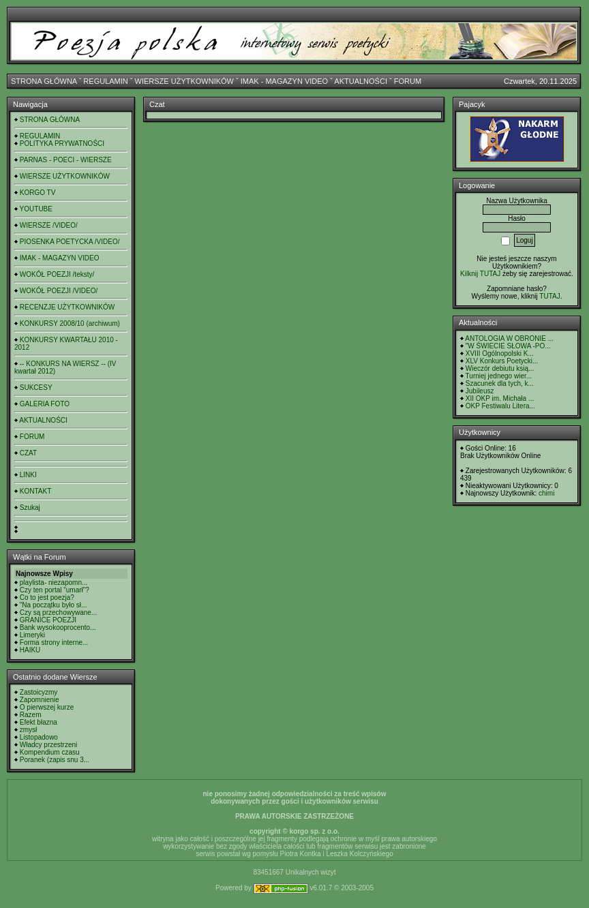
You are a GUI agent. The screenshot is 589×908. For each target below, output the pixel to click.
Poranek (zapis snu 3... (54, 759)
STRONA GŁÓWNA (44, 81)
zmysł (28, 729)
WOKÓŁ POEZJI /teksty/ (57, 274)
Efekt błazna (38, 722)
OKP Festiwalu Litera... (500, 406)
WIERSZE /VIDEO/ (49, 225)
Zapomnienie (39, 699)
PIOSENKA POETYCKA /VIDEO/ (70, 241)
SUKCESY (36, 387)
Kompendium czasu (50, 752)
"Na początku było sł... (53, 605)
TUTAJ (549, 296)
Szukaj (30, 507)
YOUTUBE (36, 209)
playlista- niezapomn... (54, 582)
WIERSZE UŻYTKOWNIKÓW (184, 81)
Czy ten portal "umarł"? (54, 590)
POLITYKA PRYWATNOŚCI (62, 143)
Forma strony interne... (54, 642)
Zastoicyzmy (39, 692)
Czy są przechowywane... (58, 612)
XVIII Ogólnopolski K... (500, 353)
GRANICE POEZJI (48, 620)
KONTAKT (35, 491)
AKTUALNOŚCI (360, 81)
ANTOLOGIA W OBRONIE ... (509, 338)
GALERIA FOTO (45, 404)
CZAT (28, 453)
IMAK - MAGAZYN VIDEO (284, 81)
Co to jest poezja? (47, 597)
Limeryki (32, 635)
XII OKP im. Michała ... (500, 398)
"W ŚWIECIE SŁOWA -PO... (508, 346)
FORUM (407, 81)
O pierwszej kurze (47, 707)
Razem (31, 714)
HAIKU (30, 650)
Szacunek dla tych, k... (500, 383)
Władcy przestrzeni (48, 744)
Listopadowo (39, 737)
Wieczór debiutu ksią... (500, 368)
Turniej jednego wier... (499, 376)
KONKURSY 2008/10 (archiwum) (70, 323)
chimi (546, 493)
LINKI (28, 475)
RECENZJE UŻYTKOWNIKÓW (67, 307)
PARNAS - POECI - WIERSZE (66, 160)
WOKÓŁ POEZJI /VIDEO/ (58, 290)
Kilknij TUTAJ (480, 273)
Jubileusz (480, 391)
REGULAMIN (105, 81)
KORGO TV (38, 192)
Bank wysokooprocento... (58, 627)
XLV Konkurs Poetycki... (502, 361)
